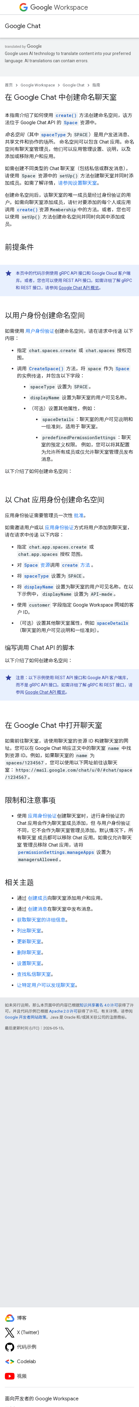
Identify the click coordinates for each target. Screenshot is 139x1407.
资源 (36, 565)
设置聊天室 (29, 963)
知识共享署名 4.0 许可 (99, 1005)
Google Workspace (38, 85)
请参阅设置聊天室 (77, 183)
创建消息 (37, 909)
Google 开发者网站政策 (25, 1017)
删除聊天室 (29, 952)
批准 (79, 515)
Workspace (59, 7)
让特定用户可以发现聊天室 (46, 985)
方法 (75, 565)
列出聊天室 (29, 931)
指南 (96, 85)
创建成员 (37, 898)
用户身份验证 (40, 331)
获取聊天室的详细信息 (41, 920)
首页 (9, 85)
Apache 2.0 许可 (63, 1011)
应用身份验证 (59, 527)
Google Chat (23, 26)
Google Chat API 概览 (79, 287)
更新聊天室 (29, 942)
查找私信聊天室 (34, 974)
